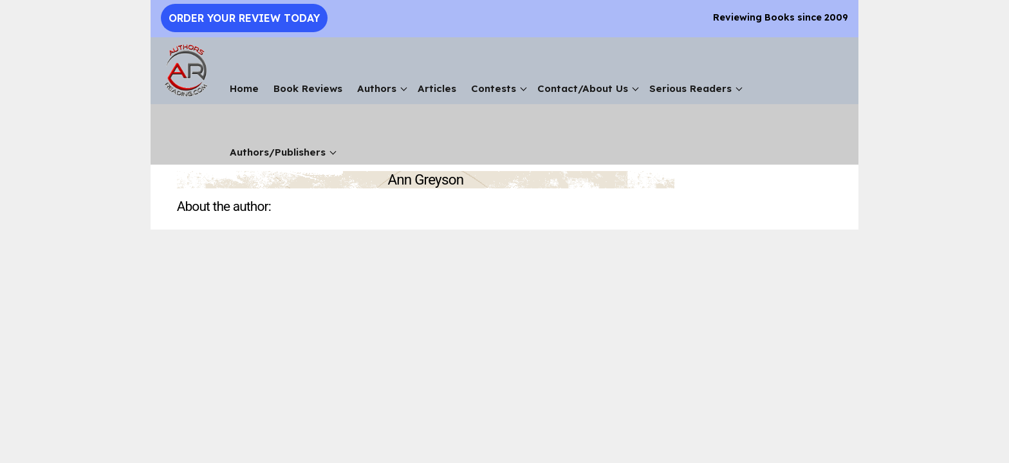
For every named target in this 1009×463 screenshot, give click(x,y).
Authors (376, 88)
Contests (493, 88)
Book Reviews (307, 88)
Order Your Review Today (244, 18)
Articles (437, 88)
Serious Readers (690, 88)
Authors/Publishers (278, 152)
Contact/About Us (582, 88)
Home (244, 88)
